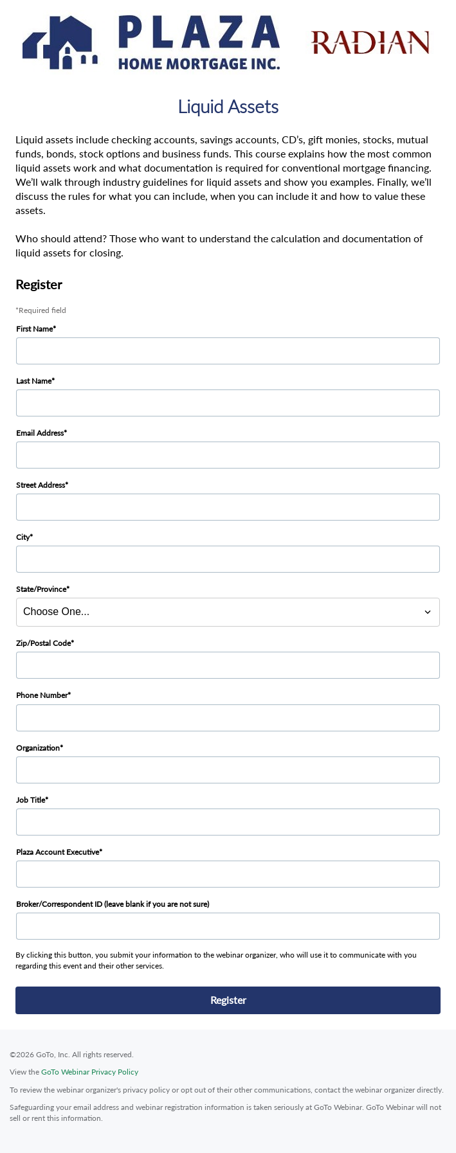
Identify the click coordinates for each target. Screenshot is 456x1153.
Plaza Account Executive (57, 852)
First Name (34, 329)
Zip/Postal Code (43, 643)
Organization (38, 748)
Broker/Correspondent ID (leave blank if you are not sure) (112, 904)
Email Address (40, 433)
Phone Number (42, 695)
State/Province (41, 589)
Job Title (30, 800)
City (23, 537)
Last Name (33, 381)
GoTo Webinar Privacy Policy (89, 1072)
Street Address (40, 485)
